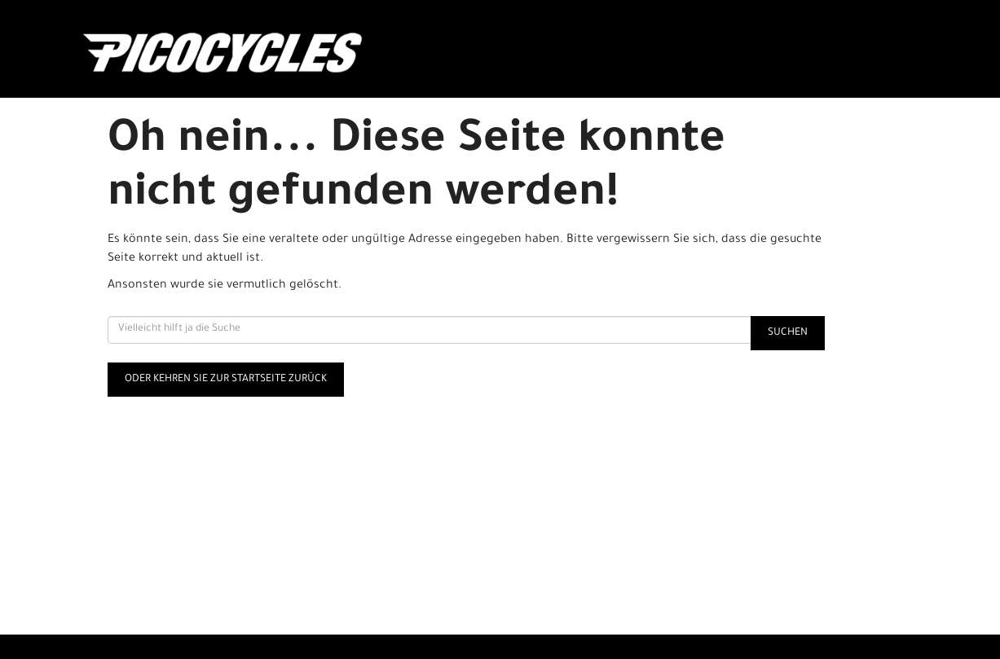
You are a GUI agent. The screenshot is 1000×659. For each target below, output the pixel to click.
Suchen (788, 333)
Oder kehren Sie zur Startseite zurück (226, 379)
